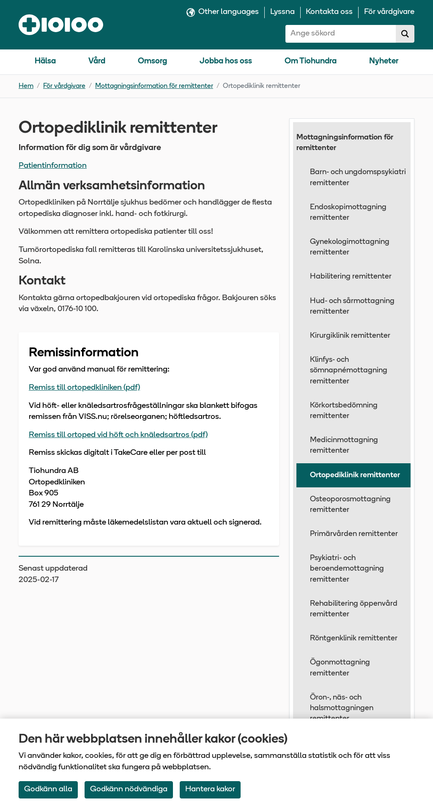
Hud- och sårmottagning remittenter (352, 306)
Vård (96, 61)
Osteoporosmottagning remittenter (350, 504)
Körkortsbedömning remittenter (344, 411)
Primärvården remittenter (354, 534)
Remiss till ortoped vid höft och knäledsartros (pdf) (118, 435)
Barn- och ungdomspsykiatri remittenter (358, 177)
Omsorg (152, 61)
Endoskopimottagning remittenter (348, 212)
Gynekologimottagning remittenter (349, 247)
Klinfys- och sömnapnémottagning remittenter (348, 370)
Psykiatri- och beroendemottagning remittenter (347, 568)
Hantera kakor (210, 789)
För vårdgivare (64, 86)
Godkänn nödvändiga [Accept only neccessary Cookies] (128, 789)
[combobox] (340, 34)
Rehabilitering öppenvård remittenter (353, 609)
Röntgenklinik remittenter (353, 638)
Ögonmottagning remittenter (340, 668)
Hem (26, 86)
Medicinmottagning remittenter (344, 445)
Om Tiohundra (311, 61)
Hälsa (45, 61)
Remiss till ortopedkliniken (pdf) (84, 388)
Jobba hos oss (226, 61)
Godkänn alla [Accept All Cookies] (48, 789)
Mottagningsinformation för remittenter (154, 86)
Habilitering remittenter (351, 277)
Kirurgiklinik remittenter (350, 336)
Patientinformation (53, 166)
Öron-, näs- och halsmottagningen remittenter (341, 708)
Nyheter (383, 61)
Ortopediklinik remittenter (355, 475)
